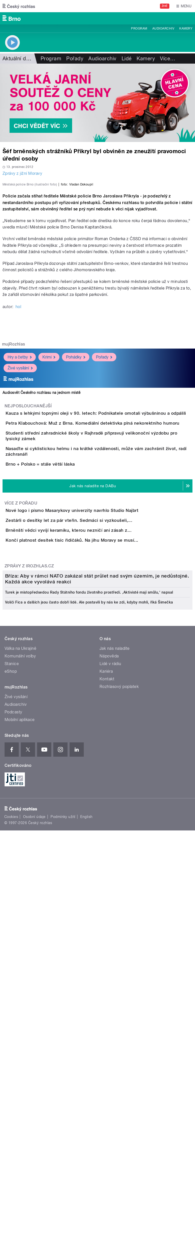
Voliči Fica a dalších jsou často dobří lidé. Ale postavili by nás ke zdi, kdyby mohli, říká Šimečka (89, 958)
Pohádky (75, 466)
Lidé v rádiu (110, 1019)
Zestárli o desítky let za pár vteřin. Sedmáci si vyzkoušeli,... (89, 706)
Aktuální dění (18, 58)
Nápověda (109, 1012)
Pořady (74, 58)
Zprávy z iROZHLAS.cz (29, 795)
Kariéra (106, 1027)
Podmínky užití (63, 1173)
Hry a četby (20, 466)
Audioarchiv (163, 28)
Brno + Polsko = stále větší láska (60, 620)
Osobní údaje (34, 1173)
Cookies (11, 1173)
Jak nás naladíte (115, 1004)
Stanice (12, 1019)
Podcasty (13, 1068)
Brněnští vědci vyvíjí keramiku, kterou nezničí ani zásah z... (89, 730)
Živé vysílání (20, 477)
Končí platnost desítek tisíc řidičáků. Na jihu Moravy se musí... (92, 754)
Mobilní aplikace (20, 1075)
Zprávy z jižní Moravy (22, 173)
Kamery (185, 28)
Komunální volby (20, 1012)
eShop (11, 1027)
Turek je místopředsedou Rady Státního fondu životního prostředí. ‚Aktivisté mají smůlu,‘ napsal (89, 948)
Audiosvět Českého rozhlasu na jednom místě (41, 502)
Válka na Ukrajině (20, 1004)
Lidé (127, 58)
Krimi (48, 466)
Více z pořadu (21, 674)
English (86, 1173)
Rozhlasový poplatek (119, 1042)
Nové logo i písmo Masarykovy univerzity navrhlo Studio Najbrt (92, 681)
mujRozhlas (13, 454)
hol (18, 416)
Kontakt (107, 1035)
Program (139, 28)
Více (167, 58)
